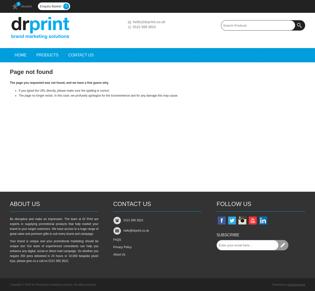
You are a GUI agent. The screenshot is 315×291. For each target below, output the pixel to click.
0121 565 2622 (144, 27)
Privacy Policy (122, 247)
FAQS (117, 239)
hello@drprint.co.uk (149, 22)
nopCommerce (296, 284)
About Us (119, 254)
